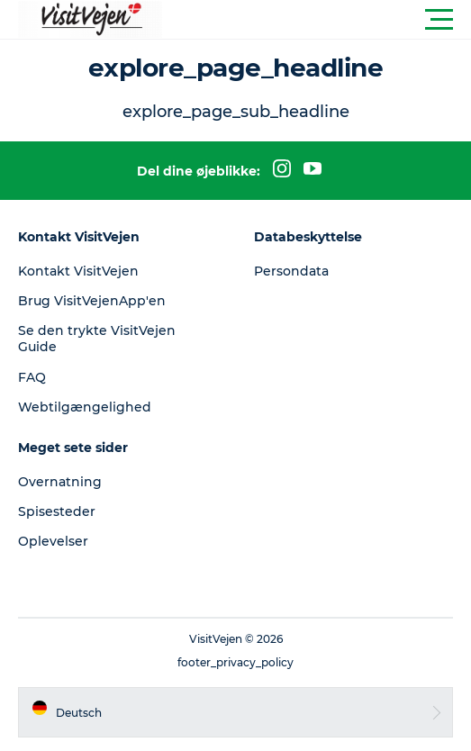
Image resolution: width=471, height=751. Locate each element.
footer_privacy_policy (235, 662)
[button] (316, 20)
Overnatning (60, 482)
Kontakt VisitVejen (78, 271)
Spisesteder (56, 511)
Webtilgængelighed (84, 407)
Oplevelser (53, 541)
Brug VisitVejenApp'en (92, 301)
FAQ (32, 377)
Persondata (291, 271)
